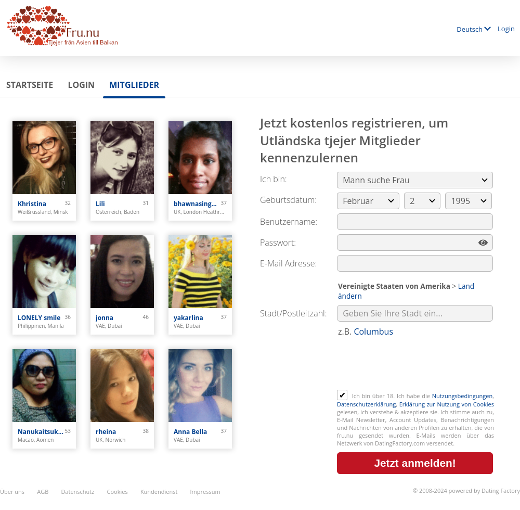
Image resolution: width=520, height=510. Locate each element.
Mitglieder (134, 85)
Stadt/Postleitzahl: (293, 313)
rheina (106, 431)
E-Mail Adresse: (288, 263)
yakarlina (188, 317)
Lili (100, 203)
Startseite (29, 85)
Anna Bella (190, 431)
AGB (42, 491)
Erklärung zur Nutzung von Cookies (446, 404)
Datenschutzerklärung (366, 404)
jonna (104, 317)
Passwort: (278, 242)
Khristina (32, 203)
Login (506, 28)
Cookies (117, 491)
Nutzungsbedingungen (462, 396)
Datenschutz (77, 491)
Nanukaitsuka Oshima (41, 431)
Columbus (373, 331)
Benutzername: (288, 221)
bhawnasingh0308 (197, 203)
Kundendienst (158, 491)
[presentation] (416, 364)
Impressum (205, 491)
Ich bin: (273, 179)
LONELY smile (39, 317)
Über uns (12, 491)
